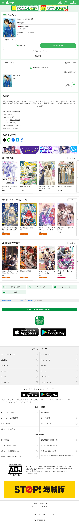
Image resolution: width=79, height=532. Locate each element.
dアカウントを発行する (40, 503)
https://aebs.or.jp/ (32, 473)
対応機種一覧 (45, 412)
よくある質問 (45, 418)
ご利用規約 (5, 440)
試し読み (10, 39)
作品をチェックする (41, 51)
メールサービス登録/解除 (9, 418)
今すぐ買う (60, 45)
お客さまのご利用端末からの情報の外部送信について (57, 456)
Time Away (16, 75)
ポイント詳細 (22, 29)
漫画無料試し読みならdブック (9, 300)
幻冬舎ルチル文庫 (15, 120)
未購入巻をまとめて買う (41, 67)
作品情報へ (38, 56)
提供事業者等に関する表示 (50, 440)
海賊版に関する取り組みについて (12, 456)
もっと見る (71, 158)
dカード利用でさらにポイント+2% (25, 32)
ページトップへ (39, 514)
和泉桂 (19, 19)
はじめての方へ (8, 413)
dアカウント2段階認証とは (10, 451)
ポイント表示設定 (47, 423)
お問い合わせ (5, 423)
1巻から (66, 72)
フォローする (32, 19)
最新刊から (73, 72)
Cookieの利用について (48, 451)
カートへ (22, 45)
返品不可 (19, 34)
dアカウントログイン (8, 429)
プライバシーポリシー (8, 445)
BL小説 (12, 117)
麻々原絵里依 (26, 19)
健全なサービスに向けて (49, 445)
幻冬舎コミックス (13, 114)
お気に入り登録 (71, 62)
